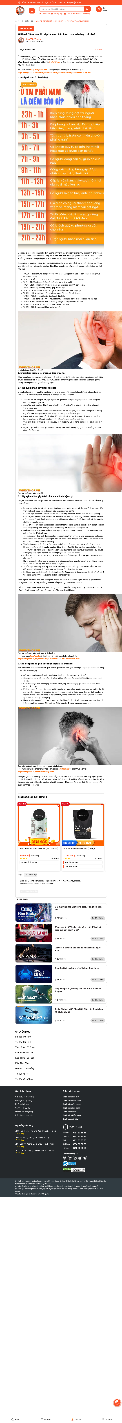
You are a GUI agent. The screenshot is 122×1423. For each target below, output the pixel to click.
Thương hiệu (57, 14)
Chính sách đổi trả (70, 1112)
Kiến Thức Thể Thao (24, 1058)
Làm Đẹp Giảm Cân (24, 1052)
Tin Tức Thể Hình (23, 1042)
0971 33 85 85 (79, 1136)
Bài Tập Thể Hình (23, 1037)
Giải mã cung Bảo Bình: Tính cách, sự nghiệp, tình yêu (78, 908)
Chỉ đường (20, 1134)
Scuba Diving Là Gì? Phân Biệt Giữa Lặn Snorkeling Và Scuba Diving (79, 1010)
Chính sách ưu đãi (22, 1108)
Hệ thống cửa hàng (81, 14)
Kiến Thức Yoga (22, 1063)
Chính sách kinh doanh (72, 1100)
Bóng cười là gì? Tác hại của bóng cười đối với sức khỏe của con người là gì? (78, 928)
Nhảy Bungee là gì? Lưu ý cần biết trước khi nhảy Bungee (78, 990)
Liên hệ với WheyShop (24, 1112)
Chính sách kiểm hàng (72, 1115)
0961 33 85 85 (79, 1140)
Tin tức (68, 13)
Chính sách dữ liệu (70, 1119)
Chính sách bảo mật (71, 1097)
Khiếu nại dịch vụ (22, 1104)
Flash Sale (44, 13)
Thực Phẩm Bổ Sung (25, 1047)
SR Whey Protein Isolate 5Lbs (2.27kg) (79, 848)
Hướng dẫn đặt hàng (23, 1100)
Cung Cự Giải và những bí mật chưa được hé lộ (77, 968)
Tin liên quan (21, 899)
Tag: (20, 874)
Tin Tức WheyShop (24, 1079)
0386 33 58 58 (79, 1144)
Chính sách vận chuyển (72, 1104)
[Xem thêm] (97, 49)
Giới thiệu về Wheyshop (25, 1097)
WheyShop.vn (43, 1194)
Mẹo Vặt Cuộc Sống (24, 1068)
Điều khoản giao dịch (24, 1115)
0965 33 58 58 (79, 1148)
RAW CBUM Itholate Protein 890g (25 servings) (39, 848)
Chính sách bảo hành (71, 1108)
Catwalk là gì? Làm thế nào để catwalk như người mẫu (78, 949)
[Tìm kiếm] (87, 9)
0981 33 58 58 (79, 1132)
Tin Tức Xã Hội (22, 1074)
